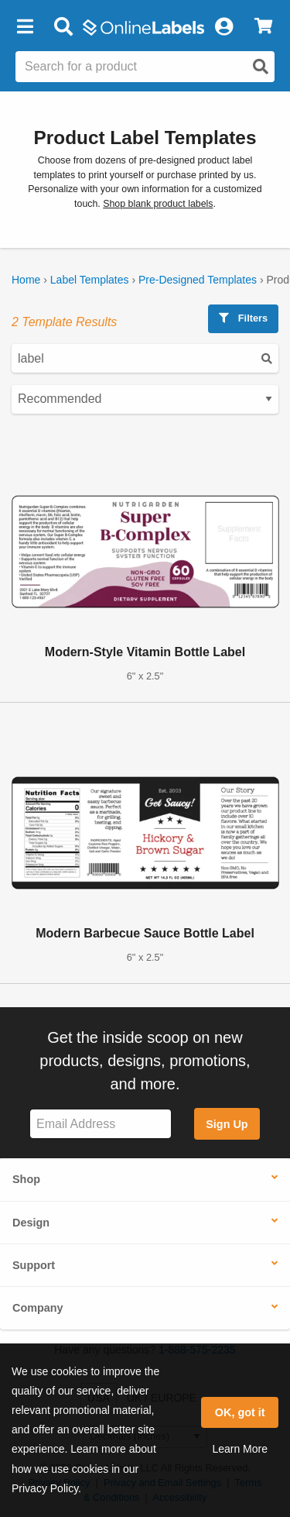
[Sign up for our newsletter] (100, 1123)
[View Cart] (263, 27)
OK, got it (240, 1412)
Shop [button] (26, 1179)
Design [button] (30, 1222)
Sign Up (226, 1124)
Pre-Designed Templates (197, 279)
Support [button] (33, 1265)
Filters (243, 318)
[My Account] (223, 27)
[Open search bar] (63, 27)
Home (26, 279)
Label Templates (89, 279)
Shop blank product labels (158, 203)
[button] (24, 27)
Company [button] (37, 1308)
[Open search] (261, 67)
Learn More (240, 1449)
